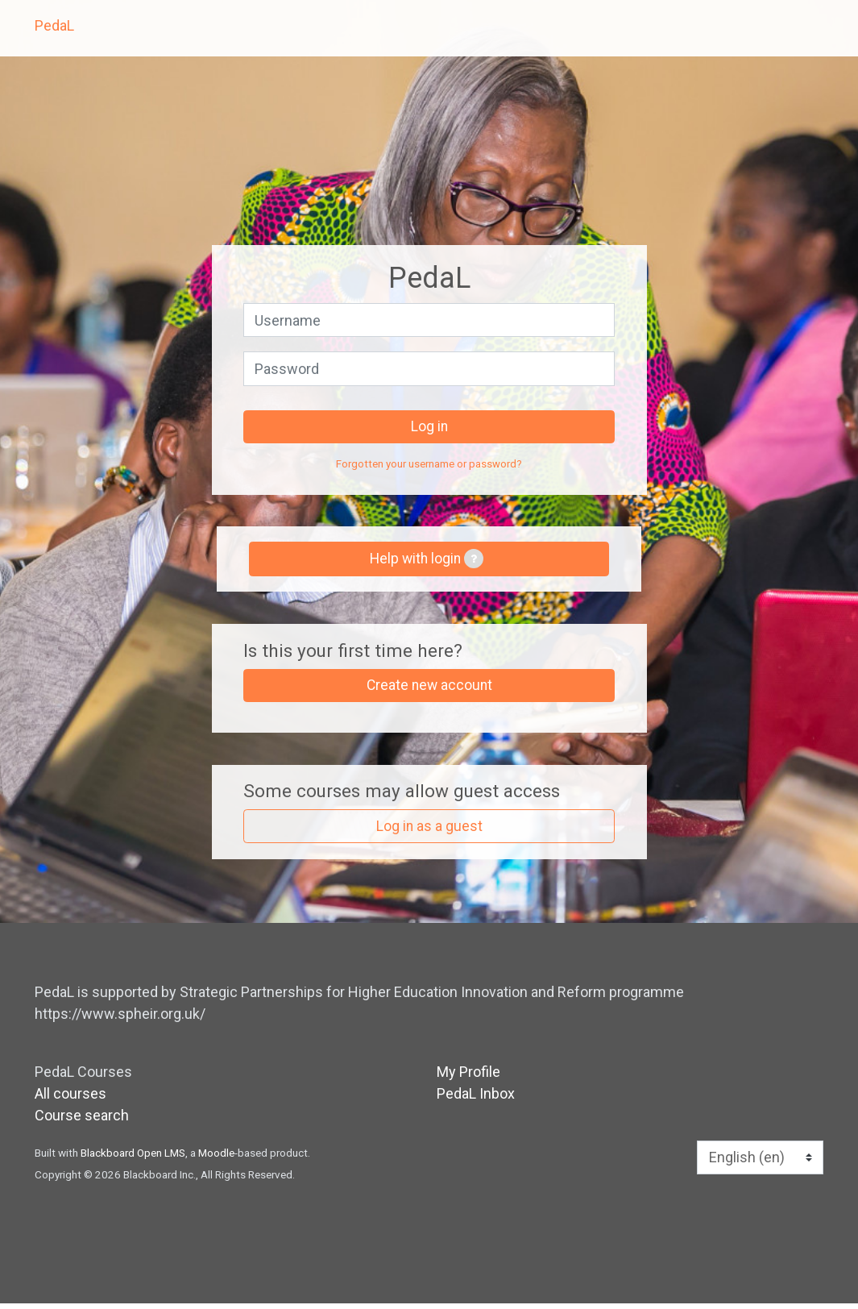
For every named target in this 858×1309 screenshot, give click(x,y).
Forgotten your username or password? (429, 465)
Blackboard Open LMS (133, 1158)
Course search (82, 1120)
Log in (429, 426)
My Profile (468, 1077)
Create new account (429, 689)
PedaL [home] (54, 25)
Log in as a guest (429, 831)
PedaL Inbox (476, 1099)
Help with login (426, 561)
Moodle (216, 1158)
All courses (70, 1099)
